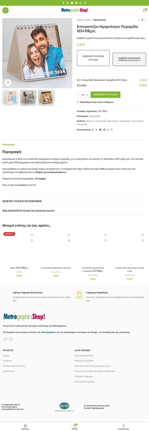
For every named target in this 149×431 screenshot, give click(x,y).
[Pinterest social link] (76, 3)
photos (89, 121)
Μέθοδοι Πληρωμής (84, 357)
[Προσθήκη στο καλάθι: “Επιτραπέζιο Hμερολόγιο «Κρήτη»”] (69, 240)
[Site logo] (74, 10)
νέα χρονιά (82, 124)
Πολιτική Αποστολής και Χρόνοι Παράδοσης (95, 352)
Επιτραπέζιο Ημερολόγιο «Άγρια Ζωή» (130, 245)
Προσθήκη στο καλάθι (105, 94)
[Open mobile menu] (5, 10)
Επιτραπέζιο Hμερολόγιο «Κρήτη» (56, 248)
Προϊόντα (7, 342)
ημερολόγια (124, 121)
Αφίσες (19, 244)
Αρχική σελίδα (83, 19)
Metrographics (49, 314)
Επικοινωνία (9, 352)
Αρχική (6, 337)
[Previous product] (139, 19)
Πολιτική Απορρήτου (84, 342)
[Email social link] (72, 3)
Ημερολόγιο (137, 121)
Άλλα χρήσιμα (83, 331)
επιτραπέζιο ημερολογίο (106, 121)
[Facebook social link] (63, 3)
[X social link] (67, 3)
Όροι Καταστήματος (84, 337)
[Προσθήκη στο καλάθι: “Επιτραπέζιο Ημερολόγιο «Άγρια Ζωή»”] (142, 240)
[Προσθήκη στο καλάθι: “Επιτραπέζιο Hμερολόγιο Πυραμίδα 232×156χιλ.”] (105, 240)
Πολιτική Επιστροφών (85, 363)
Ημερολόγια (99, 19)
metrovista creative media (85, 416)
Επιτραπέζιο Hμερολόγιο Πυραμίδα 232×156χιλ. (93, 251)
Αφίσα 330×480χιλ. (19, 240)
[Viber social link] (85, 3)
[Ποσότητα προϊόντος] (83, 94)
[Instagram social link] (11, 321)
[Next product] (145, 19)
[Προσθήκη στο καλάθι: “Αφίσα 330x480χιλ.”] (32, 240)
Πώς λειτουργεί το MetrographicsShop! (93, 347)
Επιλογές (8, 331)
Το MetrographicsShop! (14, 347)
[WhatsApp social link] (81, 3)
